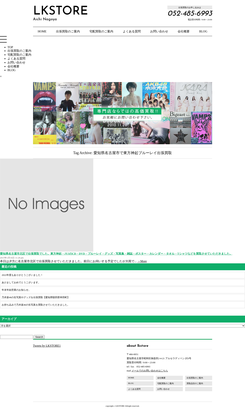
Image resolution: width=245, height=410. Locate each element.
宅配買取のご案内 (101, 31)
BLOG (203, 31)
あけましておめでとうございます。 (21, 282)
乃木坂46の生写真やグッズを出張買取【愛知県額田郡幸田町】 (36, 297)
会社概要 (184, 31)
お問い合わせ (159, 31)
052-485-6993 (189, 13)
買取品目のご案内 (195, 383)
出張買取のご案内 (68, 31)
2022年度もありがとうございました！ (22, 275)
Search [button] (39, 337)
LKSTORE (60, 13)
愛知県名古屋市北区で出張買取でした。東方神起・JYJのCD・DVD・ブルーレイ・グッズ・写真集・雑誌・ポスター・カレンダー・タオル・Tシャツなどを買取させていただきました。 (116, 253)
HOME (42, 31)
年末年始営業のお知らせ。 (16, 289)
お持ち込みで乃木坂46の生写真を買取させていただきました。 (36, 304)
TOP (10, 47)
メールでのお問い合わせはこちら (150, 370)
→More (142, 261)
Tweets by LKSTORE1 (47, 345)
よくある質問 (132, 31)
